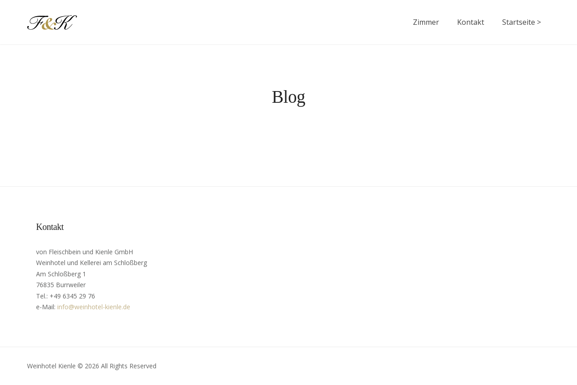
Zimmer (426, 22)
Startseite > (521, 22)
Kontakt (470, 22)
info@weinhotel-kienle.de (93, 306)
